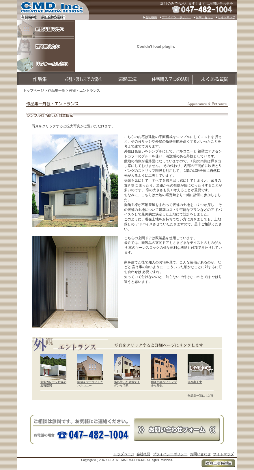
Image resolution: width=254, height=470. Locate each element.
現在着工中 (195, 382)
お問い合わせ (204, 17)
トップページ (33, 91)
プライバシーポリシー (176, 17)
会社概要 (151, 17)
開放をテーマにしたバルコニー (90, 383)
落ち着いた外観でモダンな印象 (127, 383)
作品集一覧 (56, 91)
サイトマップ (226, 17)
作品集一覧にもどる (201, 395)
